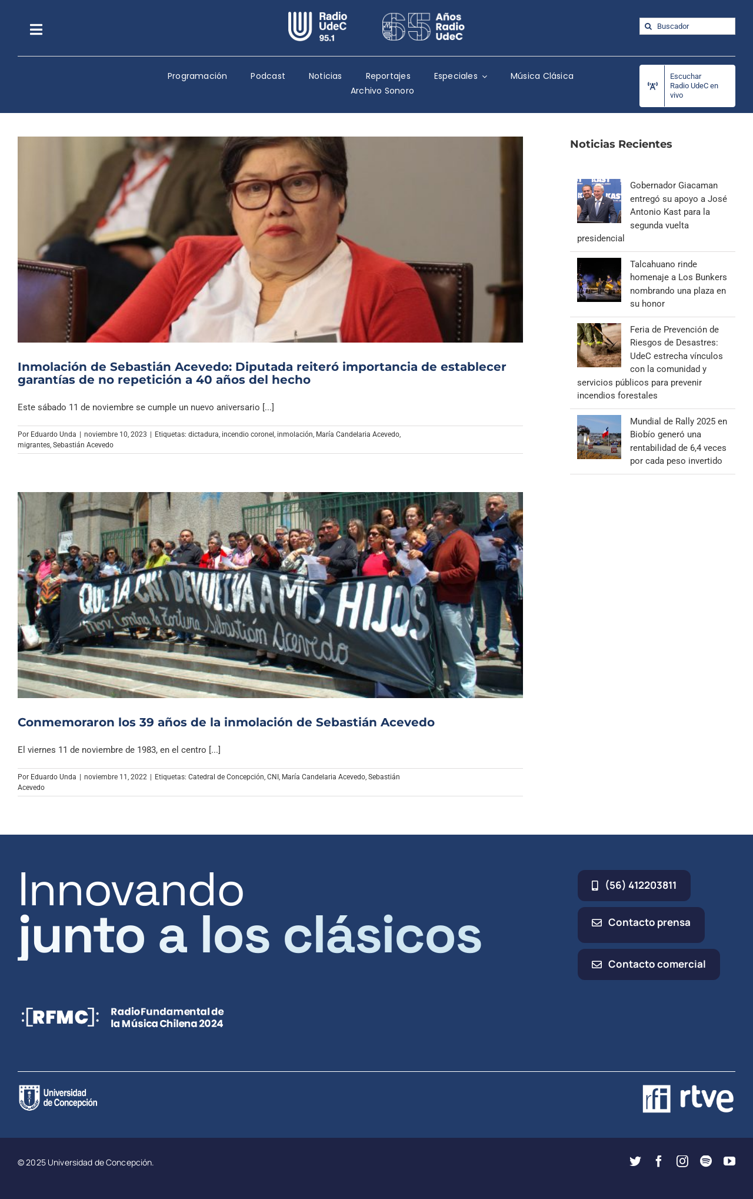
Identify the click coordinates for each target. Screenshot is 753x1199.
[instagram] (682, 1161)
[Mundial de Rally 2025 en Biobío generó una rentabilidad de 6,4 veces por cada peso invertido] (599, 421)
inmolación (295, 434)
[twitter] (635, 1161)
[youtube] (729, 1161)
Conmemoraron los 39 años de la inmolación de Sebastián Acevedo (226, 722)
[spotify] (706, 1161)
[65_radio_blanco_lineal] (423, 16)
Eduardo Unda (53, 434)
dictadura (203, 434)
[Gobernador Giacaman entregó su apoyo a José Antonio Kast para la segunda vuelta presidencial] (599, 185)
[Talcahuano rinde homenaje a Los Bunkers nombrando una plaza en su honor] (599, 264)
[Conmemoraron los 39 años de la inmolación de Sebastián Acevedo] (270, 595)
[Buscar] (648, 26)
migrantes (34, 445)
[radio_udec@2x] (317, 16)
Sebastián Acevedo (83, 445)
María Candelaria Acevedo (357, 434)
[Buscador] (687, 26)
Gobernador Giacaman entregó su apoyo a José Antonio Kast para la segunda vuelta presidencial (652, 212)
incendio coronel (248, 434)
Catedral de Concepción (226, 777)
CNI (273, 777)
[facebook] (659, 1161)
